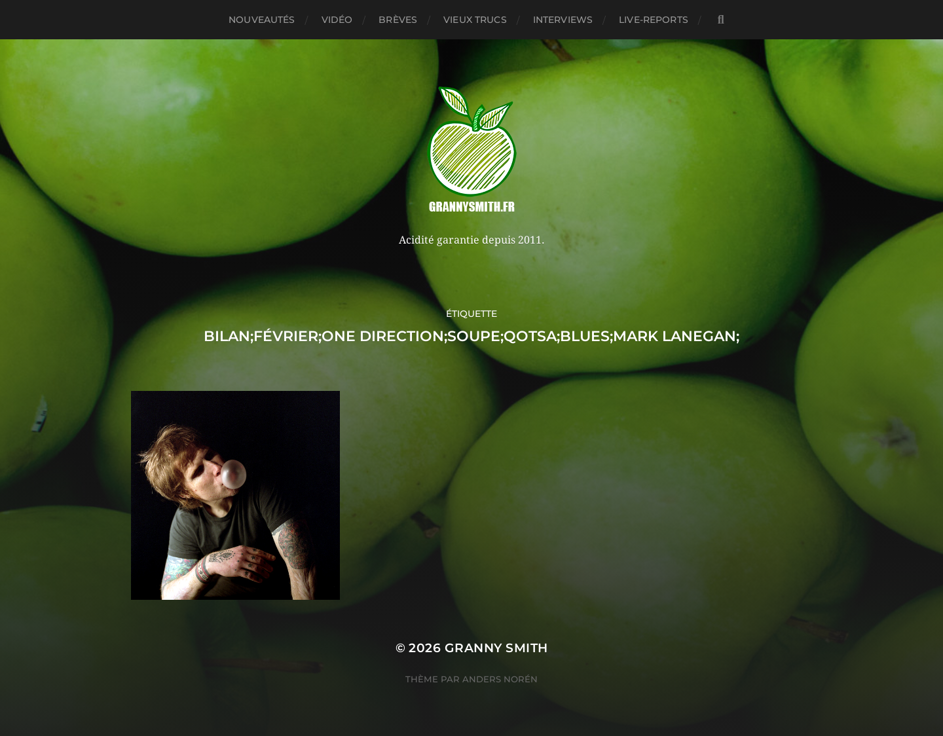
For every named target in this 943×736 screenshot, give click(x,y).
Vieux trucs (475, 20)
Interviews (563, 20)
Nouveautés (262, 20)
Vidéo (337, 20)
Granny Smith (496, 647)
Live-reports (653, 20)
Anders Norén (500, 679)
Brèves (398, 20)
